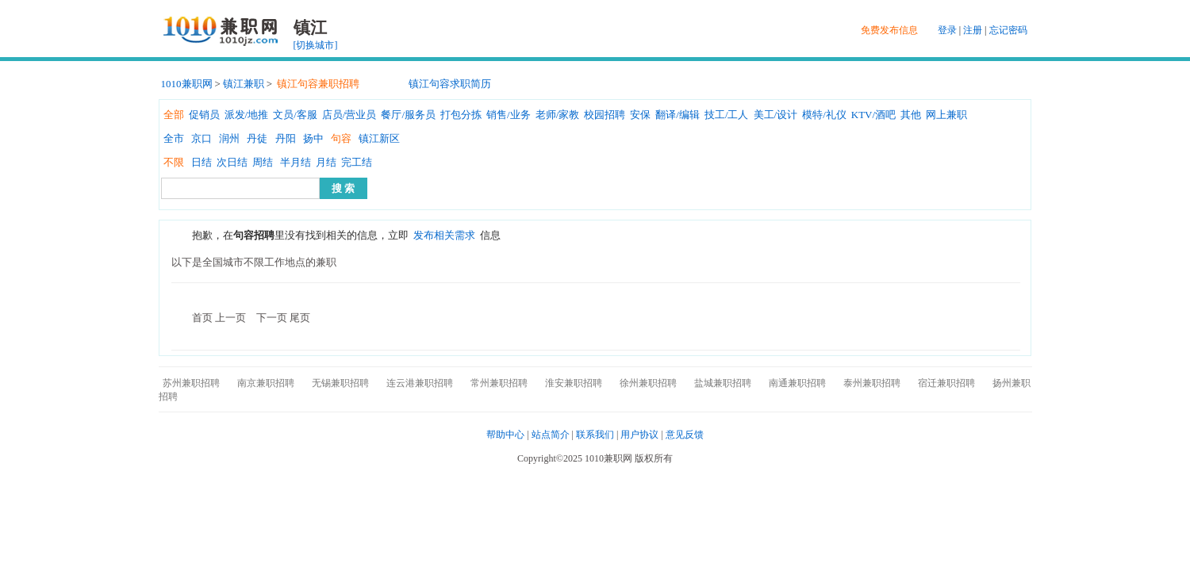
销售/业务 (508, 115)
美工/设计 (776, 115)
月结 (326, 162)
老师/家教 (558, 115)
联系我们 (595, 434)
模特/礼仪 (824, 115)
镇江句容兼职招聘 (318, 84)
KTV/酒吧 (873, 115)
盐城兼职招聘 (722, 383)
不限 (173, 162)
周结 (262, 162)
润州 (229, 138)
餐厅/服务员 (408, 115)
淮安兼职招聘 (573, 383)
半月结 (295, 162)
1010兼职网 (187, 84)
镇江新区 (379, 138)
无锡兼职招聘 (340, 383)
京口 (201, 138)
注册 (972, 30)
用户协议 (639, 434)
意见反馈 (685, 434)
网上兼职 (946, 115)
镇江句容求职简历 (450, 84)
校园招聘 (604, 115)
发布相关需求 (444, 235)
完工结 (356, 162)
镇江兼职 (243, 84)
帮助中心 (505, 434)
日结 (201, 162)
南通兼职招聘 (797, 383)
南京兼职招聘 (265, 383)
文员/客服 (295, 115)
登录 (947, 30)
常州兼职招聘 (499, 383)
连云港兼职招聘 (419, 383)
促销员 (204, 115)
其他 (910, 115)
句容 (341, 138)
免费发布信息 (889, 30)
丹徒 (257, 138)
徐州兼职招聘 (648, 383)
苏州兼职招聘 (191, 383)
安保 (640, 115)
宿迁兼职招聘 (946, 383)
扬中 (313, 138)
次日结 (232, 162)
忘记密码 (1008, 30)
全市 (173, 138)
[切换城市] (316, 45)
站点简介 (551, 434)
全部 (173, 115)
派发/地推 (247, 115)
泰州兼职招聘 (871, 383)
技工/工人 (726, 115)
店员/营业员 (349, 115)
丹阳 (285, 138)
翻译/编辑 (677, 115)
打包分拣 (461, 115)
